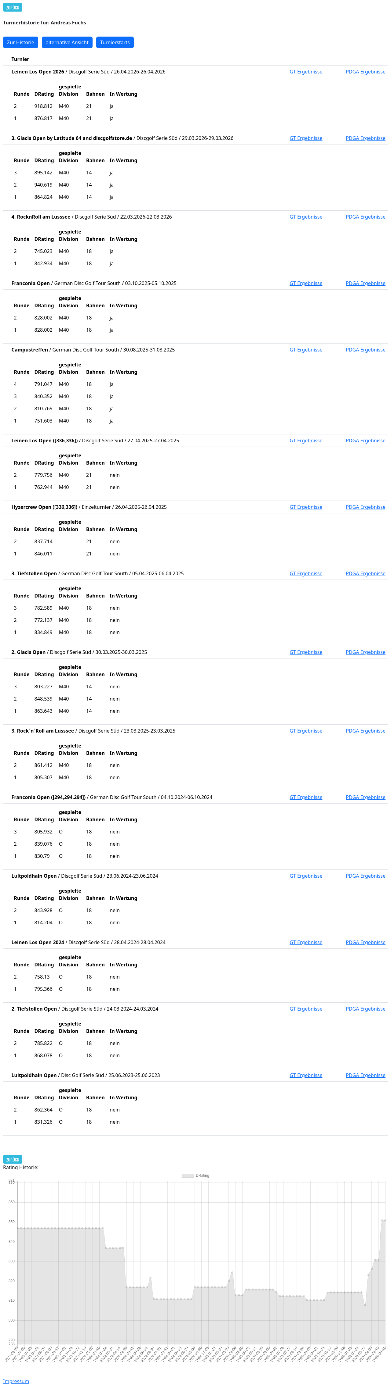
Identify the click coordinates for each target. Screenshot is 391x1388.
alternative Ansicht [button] (67, 42)
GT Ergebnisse (306, 71)
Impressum (16, 1381)
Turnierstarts (115, 42)
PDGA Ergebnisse (366, 71)
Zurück (12, 7)
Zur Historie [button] (20, 42)
